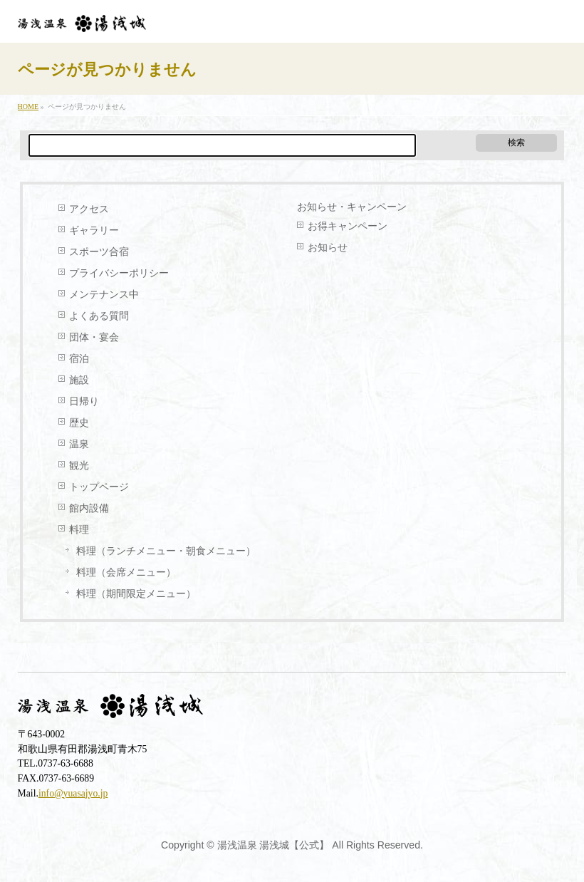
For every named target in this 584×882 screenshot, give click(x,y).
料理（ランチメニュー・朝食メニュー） (166, 551)
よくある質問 (99, 316)
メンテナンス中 (104, 294)
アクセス (89, 209)
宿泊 (79, 358)
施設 (79, 380)
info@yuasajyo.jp (73, 793)
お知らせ (328, 247)
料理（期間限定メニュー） (136, 593)
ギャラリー (94, 230)
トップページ (99, 487)
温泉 (79, 444)
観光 (79, 465)
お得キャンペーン (347, 226)
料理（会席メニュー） (126, 572)
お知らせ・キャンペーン (352, 207)
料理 (79, 529)
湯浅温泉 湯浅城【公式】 (273, 845)
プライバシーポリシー (119, 273)
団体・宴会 (94, 337)
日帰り (84, 401)
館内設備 (89, 508)
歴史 (79, 422)
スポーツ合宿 (99, 252)
